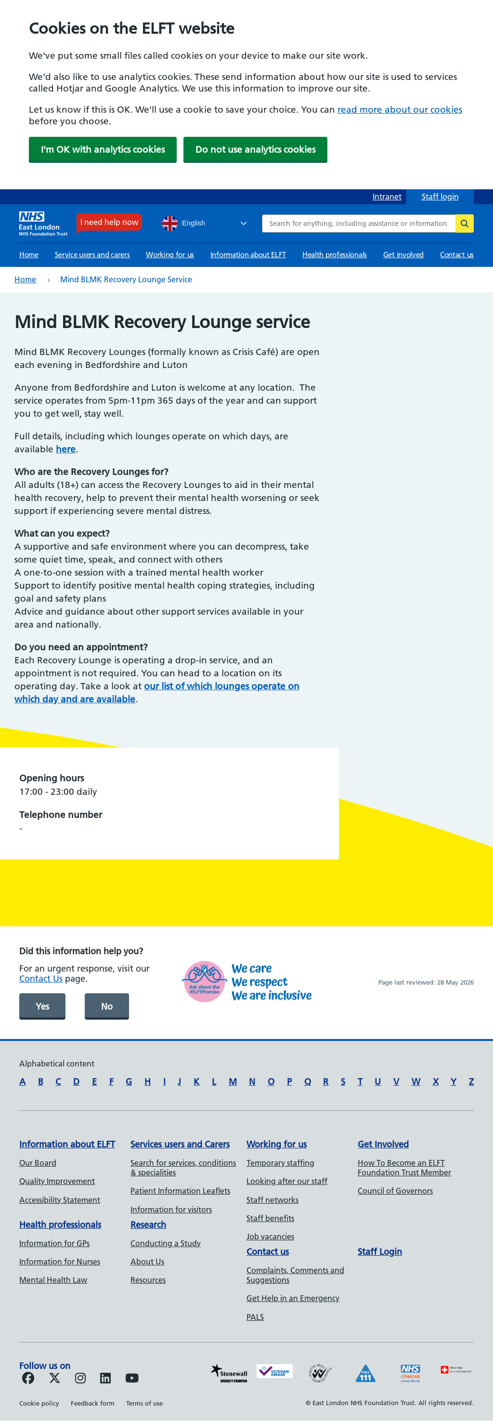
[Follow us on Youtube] (132, 1379)
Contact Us (41, 978)
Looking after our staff (286, 1181)
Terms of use (144, 1403)
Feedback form (93, 1403)
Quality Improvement (57, 1181)
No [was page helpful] (107, 1006)
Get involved (403, 254)
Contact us (457, 254)
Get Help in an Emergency (292, 1298)
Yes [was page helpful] (42, 1006)
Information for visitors (171, 1209)
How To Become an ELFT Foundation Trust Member (404, 1167)
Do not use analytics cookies (255, 149)
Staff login (440, 196)
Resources (148, 1280)
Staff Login (380, 1251)
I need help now (109, 222)
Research (148, 1224)
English (183, 223)
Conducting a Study (165, 1243)
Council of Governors (395, 1191)
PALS (255, 1317)
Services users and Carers (180, 1144)
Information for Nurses (59, 1261)
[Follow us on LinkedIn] (105, 1379)
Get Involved (383, 1144)
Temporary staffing (280, 1163)
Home (29, 254)
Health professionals (334, 254)
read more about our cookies (399, 109)
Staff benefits (270, 1218)
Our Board (37, 1163)
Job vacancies (270, 1236)
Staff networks (272, 1200)
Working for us (170, 254)
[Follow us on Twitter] (55, 1379)
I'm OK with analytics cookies (103, 149)
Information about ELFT (248, 254)
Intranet (387, 196)
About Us (147, 1261)
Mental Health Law (53, 1280)
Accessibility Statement (59, 1200)
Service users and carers (92, 254)
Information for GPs (54, 1243)
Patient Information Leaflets (180, 1191)
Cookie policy (39, 1403)
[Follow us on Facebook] (28, 1379)
